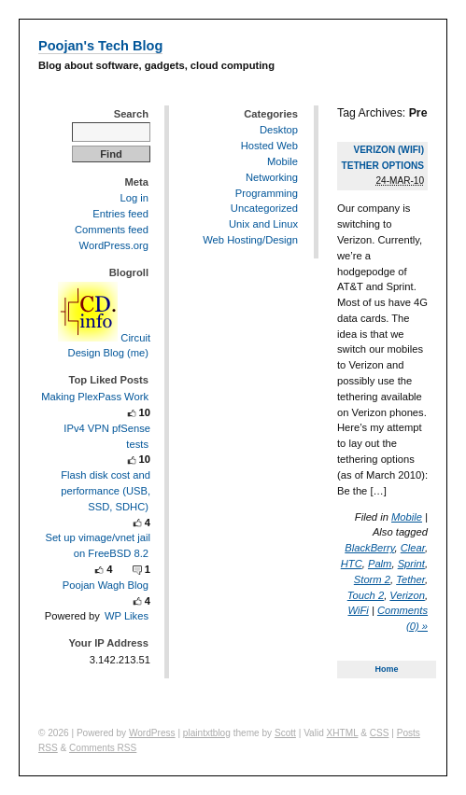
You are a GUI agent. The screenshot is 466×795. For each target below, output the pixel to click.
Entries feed (120, 213)
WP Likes (126, 615)
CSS (379, 733)
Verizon (407, 595)
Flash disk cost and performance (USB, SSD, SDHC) (105, 490)
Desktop (279, 129)
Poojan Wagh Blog (105, 585)
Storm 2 (372, 579)
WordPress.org (113, 245)
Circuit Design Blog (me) (104, 345)
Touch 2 (365, 595)
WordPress (152, 733)
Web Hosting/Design (250, 239)
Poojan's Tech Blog (100, 45)
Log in (134, 197)
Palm (380, 563)
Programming (266, 193)
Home (387, 669)
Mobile (406, 517)
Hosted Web (269, 145)
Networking (272, 177)
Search (131, 113)
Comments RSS (102, 748)
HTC (351, 563)
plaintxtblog (207, 733)
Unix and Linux (263, 224)
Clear (413, 547)
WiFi (358, 610)
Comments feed (111, 229)
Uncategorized (264, 208)
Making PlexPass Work (94, 396)
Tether (410, 579)
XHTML (343, 733)
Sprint (411, 563)
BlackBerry (369, 547)
